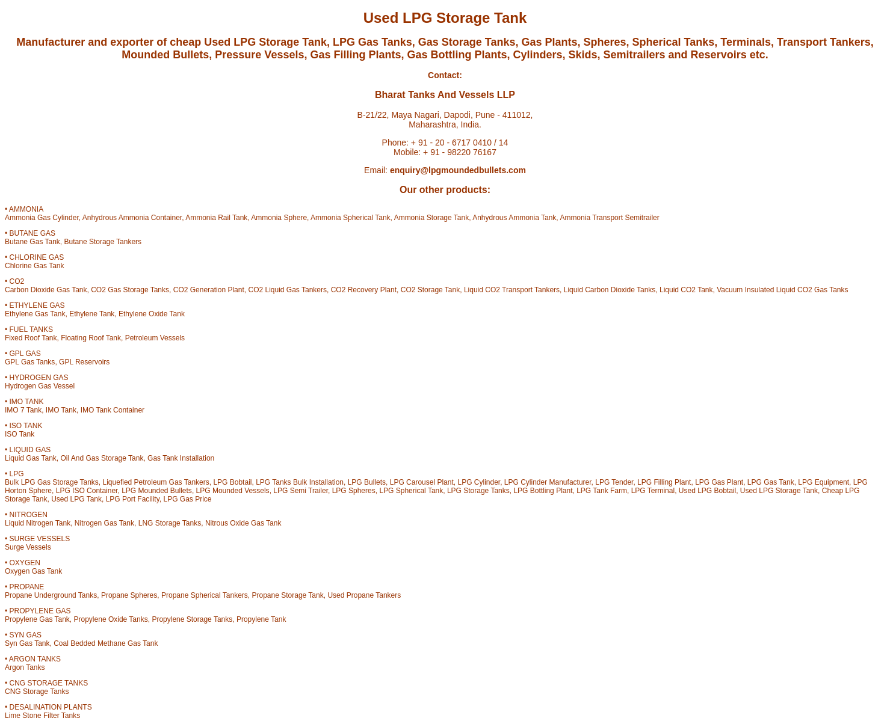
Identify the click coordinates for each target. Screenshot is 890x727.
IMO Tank (61, 410)
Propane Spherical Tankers (204, 595)
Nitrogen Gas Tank (104, 523)
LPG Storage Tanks (478, 490)
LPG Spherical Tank (411, 490)
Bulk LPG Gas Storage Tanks (52, 482)
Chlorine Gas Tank (34, 266)
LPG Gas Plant (719, 482)
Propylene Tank (261, 619)
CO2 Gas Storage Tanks (130, 290)
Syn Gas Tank (27, 643)
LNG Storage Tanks (170, 523)
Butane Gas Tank (32, 242)
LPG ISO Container (87, 490)
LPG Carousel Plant (422, 482)
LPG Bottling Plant (542, 490)
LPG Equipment (823, 482)
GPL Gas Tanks (30, 362)
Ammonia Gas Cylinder (42, 217)
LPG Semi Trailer (300, 490)
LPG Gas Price (187, 499)
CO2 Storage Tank (430, 290)
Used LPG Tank (76, 499)
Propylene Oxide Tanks (111, 619)
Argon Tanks (25, 667)
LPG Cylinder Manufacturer (548, 482)
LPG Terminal (653, 490)
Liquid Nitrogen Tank (37, 523)
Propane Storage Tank (288, 595)
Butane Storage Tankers (103, 242)
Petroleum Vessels (155, 338)
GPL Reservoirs (84, 362)
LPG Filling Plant (664, 482)
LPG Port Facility (132, 499)
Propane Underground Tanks (51, 595)
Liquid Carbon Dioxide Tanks (610, 290)
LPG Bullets (367, 482)
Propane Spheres (129, 595)
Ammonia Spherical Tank (351, 217)
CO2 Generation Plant (208, 290)
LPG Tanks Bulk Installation (300, 482)
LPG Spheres (353, 490)
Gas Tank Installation (180, 458)
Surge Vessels (28, 547)
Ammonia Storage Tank (431, 217)
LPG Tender (614, 482)
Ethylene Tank (91, 314)
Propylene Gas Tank (37, 619)
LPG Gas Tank (770, 482)
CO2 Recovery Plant (364, 290)
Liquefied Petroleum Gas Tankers (156, 482)
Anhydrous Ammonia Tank (514, 217)
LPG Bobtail (232, 482)
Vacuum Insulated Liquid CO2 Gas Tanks (782, 290)
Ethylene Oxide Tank (152, 314)
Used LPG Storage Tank (779, 490)
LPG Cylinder (478, 482)
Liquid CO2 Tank (686, 290)
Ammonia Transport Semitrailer (609, 217)
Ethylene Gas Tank (35, 314)
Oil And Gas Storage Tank (102, 458)
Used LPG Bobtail (707, 490)
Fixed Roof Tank (31, 338)
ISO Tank (19, 434)
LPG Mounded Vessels (233, 490)
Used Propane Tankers (364, 595)
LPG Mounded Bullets (157, 490)
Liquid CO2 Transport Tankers (512, 290)
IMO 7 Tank (23, 410)
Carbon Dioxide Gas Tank (46, 290)
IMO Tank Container (113, 410)
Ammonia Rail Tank (216, 217)
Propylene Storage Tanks (192, 619)
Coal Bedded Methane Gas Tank (106, 643)
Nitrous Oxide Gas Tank (243, 523)
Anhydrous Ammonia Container (132, 217)
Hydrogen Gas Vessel (40, 386)
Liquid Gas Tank (31, 458)
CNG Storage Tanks (37, 691)
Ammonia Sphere (279, 217)
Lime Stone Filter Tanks (42, 715)
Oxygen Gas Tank (33, 571)
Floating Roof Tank (91, 338)
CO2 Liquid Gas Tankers (287, 290)
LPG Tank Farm (601, 490)
